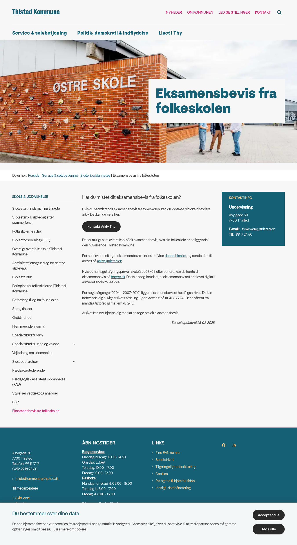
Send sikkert (165, 459)
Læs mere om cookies (70, 529)
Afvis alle (269, 529)
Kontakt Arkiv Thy (101, 226)
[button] (73, 343)
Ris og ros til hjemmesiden (175, 481)
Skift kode (22, 498)
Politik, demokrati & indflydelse (112, 33)
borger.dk (118, 277)
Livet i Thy (170, 33)
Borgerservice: (93, 452)
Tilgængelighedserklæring (176, 466)
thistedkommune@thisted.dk (36, 478)
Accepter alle (268, 515)
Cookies (162, 474)
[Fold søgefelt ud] (279, 12)
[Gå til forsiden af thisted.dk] (36, 12)
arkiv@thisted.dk (109, 261)
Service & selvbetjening (39, 33)
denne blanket (175, 255)
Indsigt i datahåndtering (173, 488)
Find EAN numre (168, 452)
